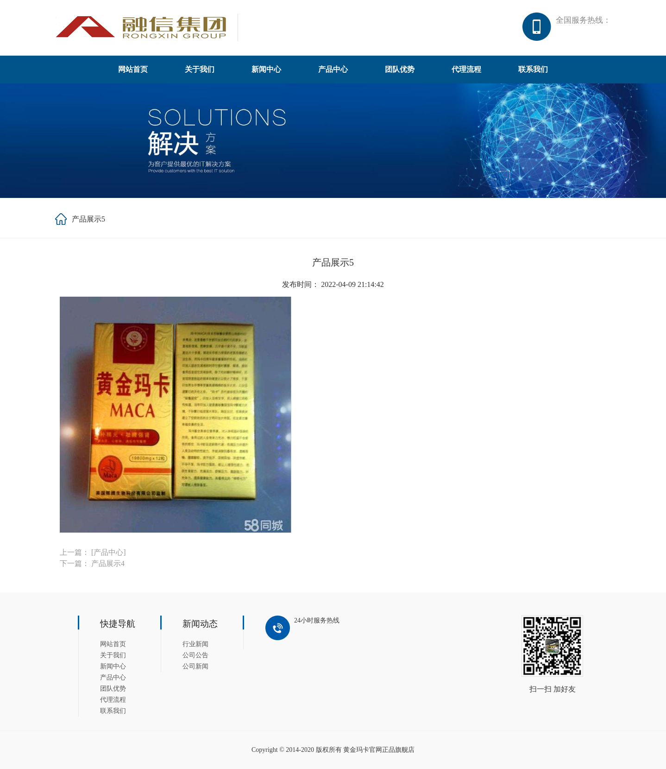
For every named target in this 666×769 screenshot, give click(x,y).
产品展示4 (108, 563)
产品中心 (333, 69)
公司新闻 (195, 666)
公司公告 (195, 655)
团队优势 (400, 69)
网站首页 (133, 69)
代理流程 (466, 69)
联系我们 (533, 69)
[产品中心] (108, 552)
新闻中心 (266, 69)
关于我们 (199, 69)
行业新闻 (195, 644)
